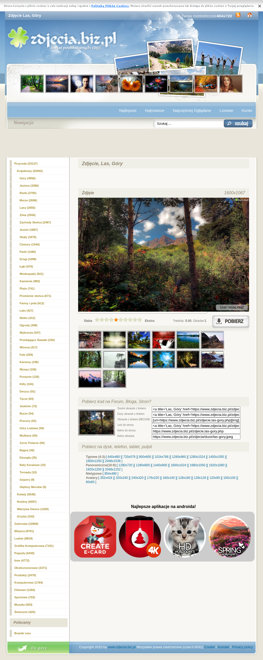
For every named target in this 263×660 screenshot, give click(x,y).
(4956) (28, 178)
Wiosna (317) (29, 347)
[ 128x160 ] (184, 478)
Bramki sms (22, 633)
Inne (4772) (21, 560)
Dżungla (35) (28, 457)
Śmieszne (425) (24, 612)
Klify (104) (27, 384)
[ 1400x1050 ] (216, 457)
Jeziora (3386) (29, 185)
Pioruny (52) (28, 420)
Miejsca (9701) (24, 531)
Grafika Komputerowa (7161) (34, 545)
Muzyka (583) (23, 604)
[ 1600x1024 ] (178, 465)
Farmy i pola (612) (32, 303)
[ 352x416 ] (106, 478)
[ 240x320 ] (137, 478)
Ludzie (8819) (23, 538)
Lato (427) (26, 310)
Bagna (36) (27, 450)
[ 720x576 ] (129, 457)
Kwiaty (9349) (26, 494)
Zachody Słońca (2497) (35, 222)
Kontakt (223, 647)
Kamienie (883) (30, 281)
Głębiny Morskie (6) (33, 487)
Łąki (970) (26, 266)
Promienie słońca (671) (35, 295)
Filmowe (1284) (24, 589)
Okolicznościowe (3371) (30, 567)
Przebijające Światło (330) (37, 340)
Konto (247, 110)
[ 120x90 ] (215, 478)
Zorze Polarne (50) (32, 442)
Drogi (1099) (28, 259)
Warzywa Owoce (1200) (33, 509)
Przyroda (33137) (26, 163)
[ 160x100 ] (168, 478)
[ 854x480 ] (110, 473)
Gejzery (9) (27, 479)
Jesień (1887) (29, 229)
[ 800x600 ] (145, 457)
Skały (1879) (28, 237)
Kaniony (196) (29, 362)
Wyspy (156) (28, 369)
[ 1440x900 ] (160, 465)
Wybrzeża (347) (30, 332)
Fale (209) (26, 354)
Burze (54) (27, 413)
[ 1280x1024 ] (197, 457)
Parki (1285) (28, 251)
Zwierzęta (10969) (26, 523)
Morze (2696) (28, 200)
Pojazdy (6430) (24, 553)
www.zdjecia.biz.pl (122, 647)
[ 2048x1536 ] (113, 461)
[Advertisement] (131, 143)
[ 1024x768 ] (161, 457)
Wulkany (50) (29, 435)
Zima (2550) (28, 215)
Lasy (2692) (28, 207)
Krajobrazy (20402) (30, 170)
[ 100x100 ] (229, 478)
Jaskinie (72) (28, 406)
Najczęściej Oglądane (192, 110)
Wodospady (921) (32, 273)
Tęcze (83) (27, 398)
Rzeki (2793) (28, 193)
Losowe (226, 110)
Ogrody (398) (29, 325)
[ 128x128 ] (200, 478)
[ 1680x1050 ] (197, 465)
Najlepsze (127, 110)
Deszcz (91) (28, 391)
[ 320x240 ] (121, 478)
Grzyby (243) (25, 516)
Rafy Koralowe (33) (33, 465)
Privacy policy (242, 647)
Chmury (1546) (30, 244)
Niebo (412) (27, 317)
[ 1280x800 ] (142, 465)
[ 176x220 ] (153, 478)
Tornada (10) (28, 472)
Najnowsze (154, 110)
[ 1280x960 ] (179, 457)
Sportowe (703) (24, 597)
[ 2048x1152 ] (113, 469)
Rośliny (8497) (27, 501)
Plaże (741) (27, 288)
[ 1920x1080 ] (216, 465)
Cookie (209, 647)
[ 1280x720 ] (125, 465)
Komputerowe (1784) (28, 582)
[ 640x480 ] (114, 457)
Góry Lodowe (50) (32, 428)
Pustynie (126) (29, 376)
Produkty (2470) (25, 575)
